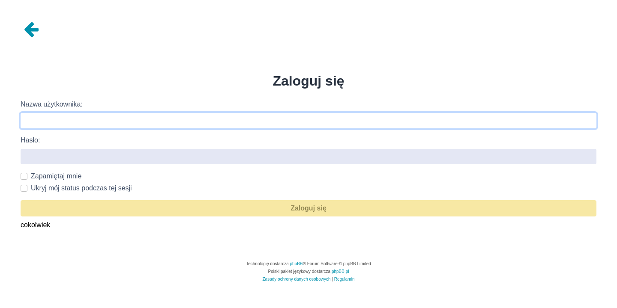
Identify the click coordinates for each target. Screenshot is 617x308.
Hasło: (30, 140)
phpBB (296, 263)
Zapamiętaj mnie (56, 176)
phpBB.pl (340, 271)
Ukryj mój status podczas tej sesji (81, 188)
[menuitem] (297, 279)
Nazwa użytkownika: (52, 104)
